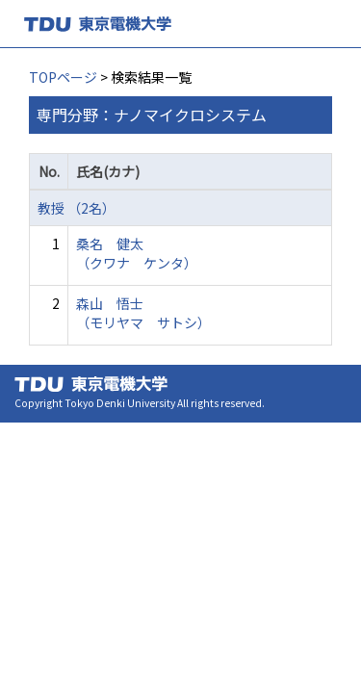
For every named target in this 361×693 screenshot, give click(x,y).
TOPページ (63, 77)
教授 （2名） (77, 208)
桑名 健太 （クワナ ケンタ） (136, 253)
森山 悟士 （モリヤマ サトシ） (143, 313)
